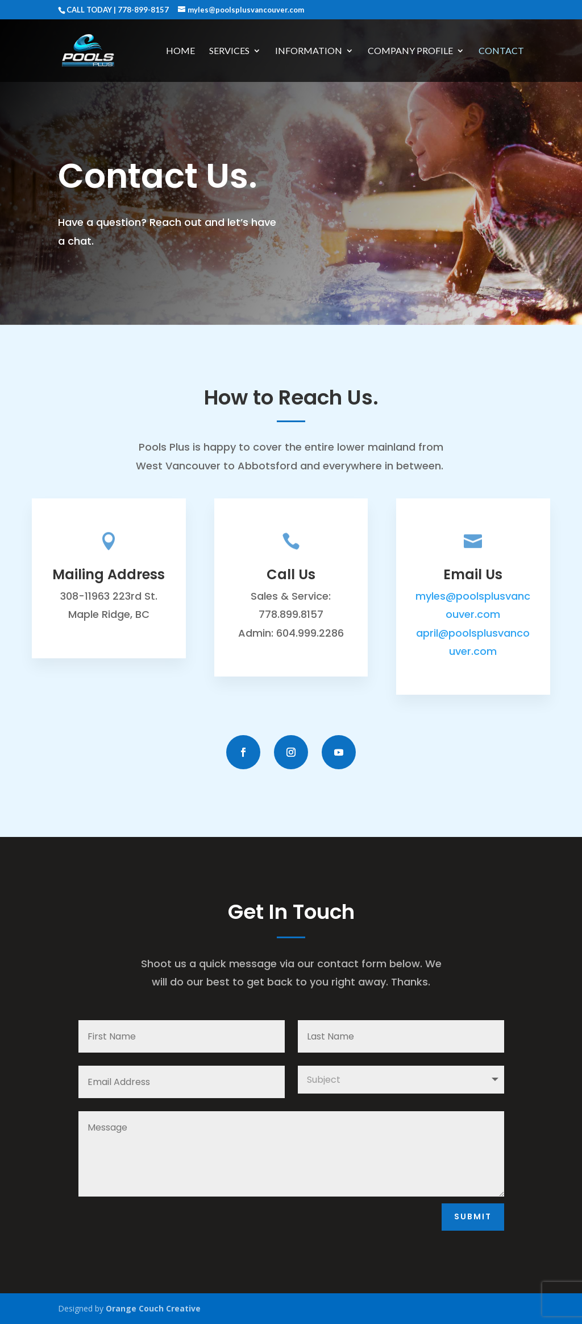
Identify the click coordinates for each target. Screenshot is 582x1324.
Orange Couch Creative (153, 1308)
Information (308, 51)
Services (229, 51)
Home (180, 51)
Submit (473, 1216)
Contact (501, 51)
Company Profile (410, 51)
